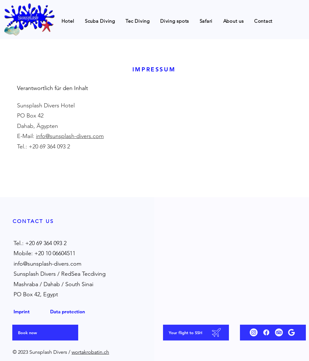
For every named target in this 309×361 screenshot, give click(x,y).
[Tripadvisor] (279, 332)
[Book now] (45, 332)
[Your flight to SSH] (196, 332)
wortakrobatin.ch (90, 352)
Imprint (22, 312)
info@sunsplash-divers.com (70, 136)
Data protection (67, 312)
